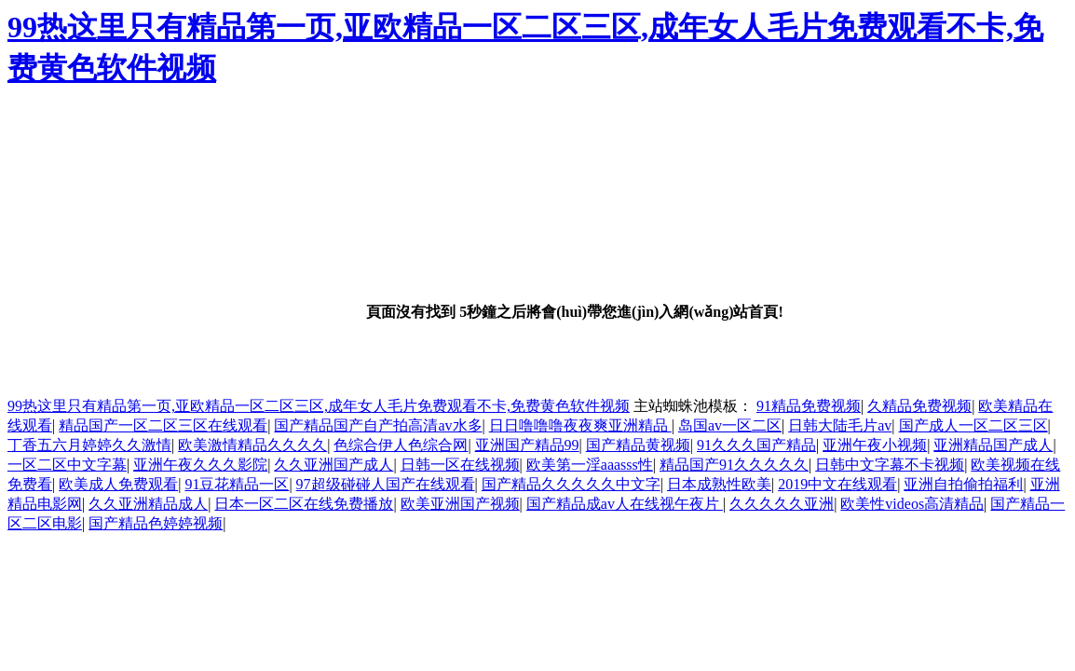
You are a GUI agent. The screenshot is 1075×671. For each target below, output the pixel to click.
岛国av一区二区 (730, 425)
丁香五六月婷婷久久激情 (89, 445)
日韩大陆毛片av (839, 425)
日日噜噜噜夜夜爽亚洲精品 (580, 425)
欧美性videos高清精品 (912, 504)
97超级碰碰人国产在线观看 (385, 484)
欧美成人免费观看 (118, 484)
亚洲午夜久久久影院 (200, 464)
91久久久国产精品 (756, 445)
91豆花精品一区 (236, 484)
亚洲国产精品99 (527, 445)
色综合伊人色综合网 (400, 445)
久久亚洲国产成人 (333, 464)
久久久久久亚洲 (781, 504)
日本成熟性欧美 (719, 484)
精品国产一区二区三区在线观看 (163, 425)
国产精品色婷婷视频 (155, 523)
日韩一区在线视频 (460, 464)
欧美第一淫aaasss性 (589, 464)
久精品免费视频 (919, 406)
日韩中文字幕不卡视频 (889, 464)
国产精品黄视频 (638, 445)
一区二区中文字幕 (67, 464)
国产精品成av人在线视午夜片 (624, 504)
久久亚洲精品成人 (148, 504)
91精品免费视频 (808, 406)
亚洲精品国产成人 (993, 445)
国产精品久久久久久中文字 (571, 484)
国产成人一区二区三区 (973, 425)
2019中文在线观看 (837, 484)
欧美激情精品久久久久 (252, 445)
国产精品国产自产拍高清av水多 (378, 425)
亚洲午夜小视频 (875, 445)
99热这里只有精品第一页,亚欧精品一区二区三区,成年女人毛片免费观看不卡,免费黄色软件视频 (318, 406)
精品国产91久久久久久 (734, 464)
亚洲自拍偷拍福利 (963, 484)
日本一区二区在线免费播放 (303, 504)
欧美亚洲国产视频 (460, 504)
